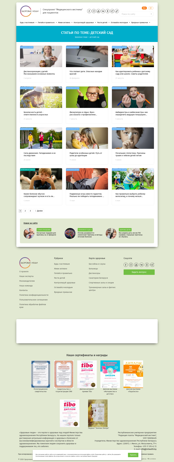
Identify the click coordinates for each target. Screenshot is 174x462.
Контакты (23, 290)
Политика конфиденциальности (33, 295)
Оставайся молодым (120, 22)
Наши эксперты (26, 276)
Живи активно (65, 22)
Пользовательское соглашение (33, 300)
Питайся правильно (47, 22)
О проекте (24, 271)
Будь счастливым (28, 22)
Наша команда (26, 286)
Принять (133, 455)
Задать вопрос (139, 272)
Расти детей (103, 22)
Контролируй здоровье (85, 22)
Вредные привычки (140, 22)
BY (151, 8)
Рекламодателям (27, 281)
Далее (39, 211)
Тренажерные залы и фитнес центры (102, 288)
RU (144, 8)
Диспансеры (94, 273)
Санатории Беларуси (98, 278)
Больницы (93, 268)
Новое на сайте (31, 223)
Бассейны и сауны (97, 264)
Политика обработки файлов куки (32, 305)
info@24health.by (148, 449)
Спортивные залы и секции (101, 283)
